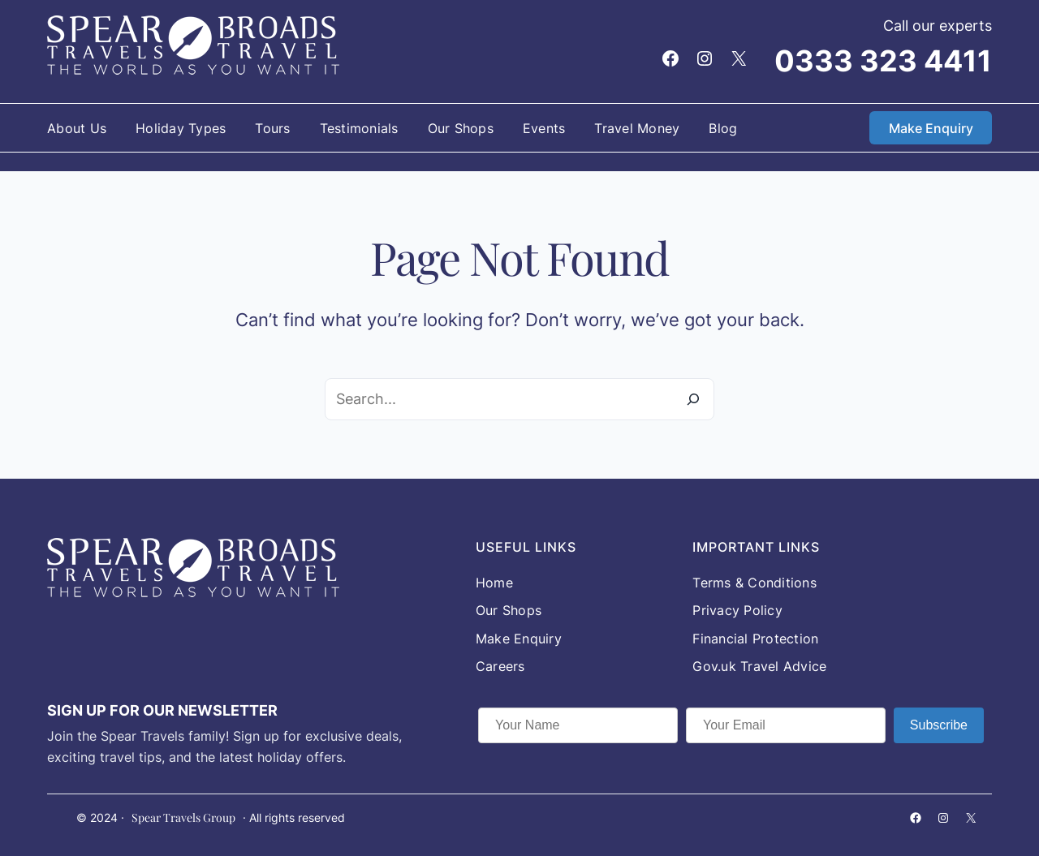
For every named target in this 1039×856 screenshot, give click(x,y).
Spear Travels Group (183, 817)
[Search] (693, 399)
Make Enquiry (931, 128)
